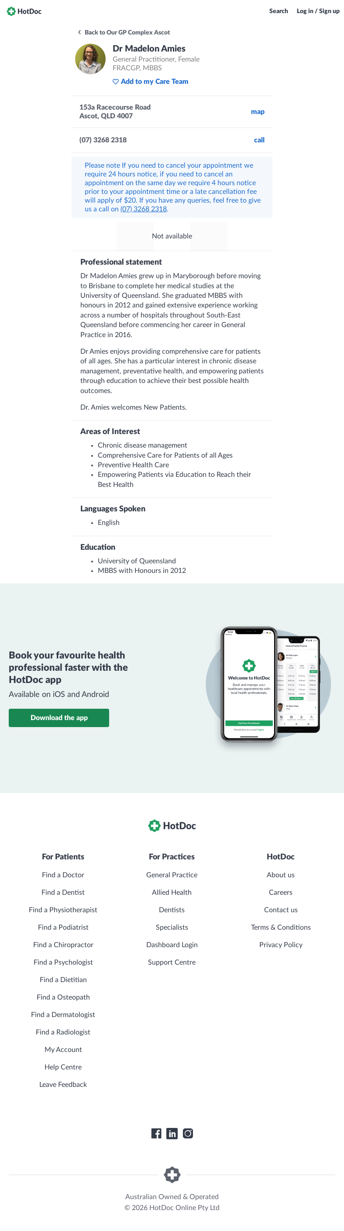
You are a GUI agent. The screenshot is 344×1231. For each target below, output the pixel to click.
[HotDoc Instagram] (188, 1133)
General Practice (171, 875)
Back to (123, 33)
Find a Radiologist (63, 1032)
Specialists (172, 927)
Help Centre (63, 1067)
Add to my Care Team (150, 81)
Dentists (172, 910)
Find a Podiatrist (63, 927)
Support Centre (172, 962)
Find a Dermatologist (63, 1014)
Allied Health (172, 892)
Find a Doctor (63, 875)
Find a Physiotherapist (63, 910)
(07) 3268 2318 (143, 209)
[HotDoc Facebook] (156, 1133)
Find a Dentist (63, 892)
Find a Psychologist (63, 962)
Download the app (59, 717)
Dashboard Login (172, 944)
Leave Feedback (63, 1084)
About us (281, 875)
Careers (280, 892)
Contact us (281, 910)
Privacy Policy (281, 944)
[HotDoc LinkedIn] (172, 1133)
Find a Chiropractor (63, 944)
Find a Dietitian (63, 979)
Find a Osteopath (63, 997)
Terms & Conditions (281, 927)
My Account (63, 1049)
